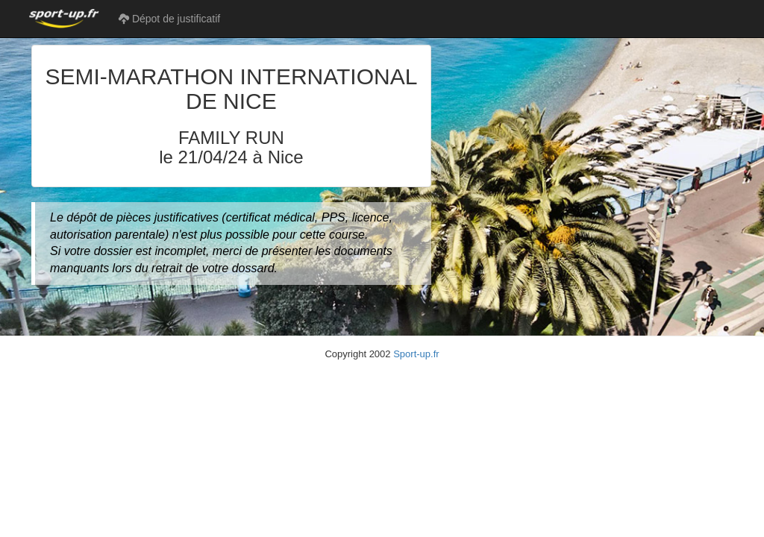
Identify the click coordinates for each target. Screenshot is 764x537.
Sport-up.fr (416, 353)
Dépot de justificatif (169, 19)
